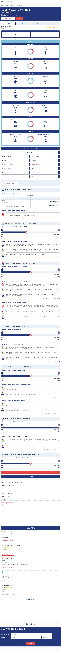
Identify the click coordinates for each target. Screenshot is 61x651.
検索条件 (3, 602)
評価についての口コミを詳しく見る (53, 361)
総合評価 (8, 23)
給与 (38, 23)
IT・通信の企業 (5, 5)
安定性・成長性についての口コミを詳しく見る (51, 449)
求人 (53, 23)
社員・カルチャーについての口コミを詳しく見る (50, 298)
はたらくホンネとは (5, 637)
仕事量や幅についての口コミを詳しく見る (52, 413)
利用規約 (33, 637)
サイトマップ (4, 639)
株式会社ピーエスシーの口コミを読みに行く (29, 472)
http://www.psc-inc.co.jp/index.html (13, 488)
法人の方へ (33, 639)
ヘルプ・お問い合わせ (6, 644)
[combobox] (31, 599)
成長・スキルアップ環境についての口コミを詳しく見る (49, 397)
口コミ (23, 23)
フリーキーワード (5, 599)
